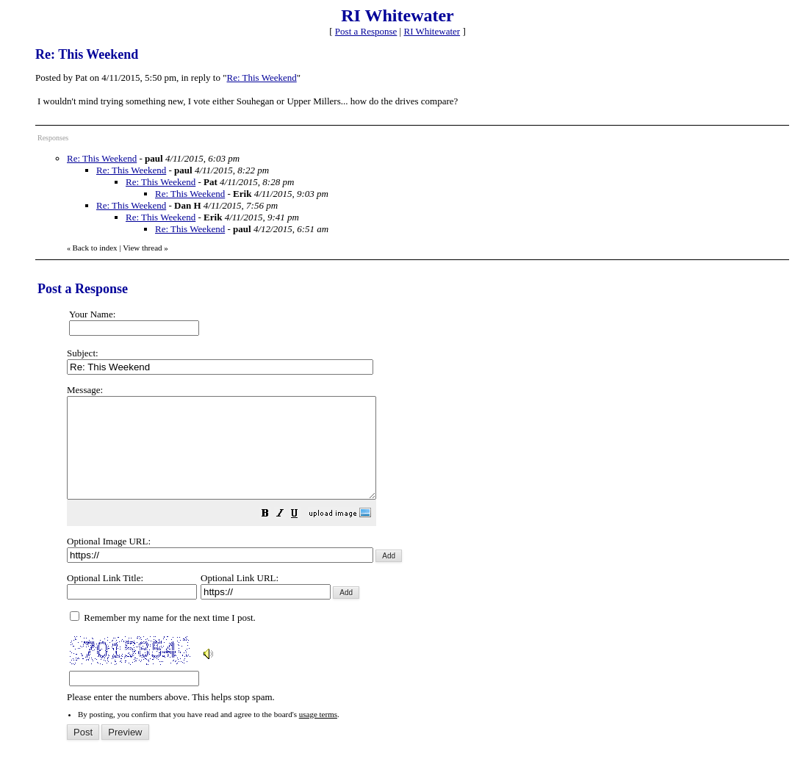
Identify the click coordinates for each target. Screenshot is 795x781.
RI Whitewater (431, 31)
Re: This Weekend (262, 77)
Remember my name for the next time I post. (163, 637)
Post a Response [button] (366, 31)
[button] (302, 535)
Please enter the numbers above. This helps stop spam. (423, 554)
